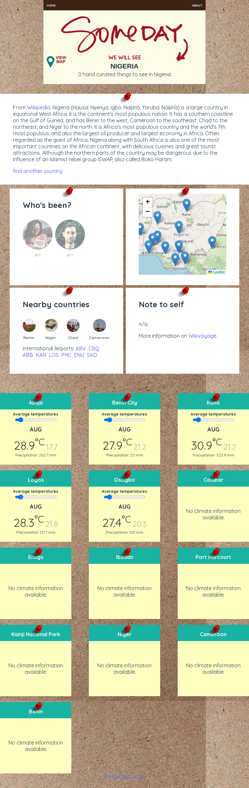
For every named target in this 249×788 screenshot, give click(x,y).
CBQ (94, 348)
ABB (28, 355)
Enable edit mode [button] (125, 776)
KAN (41, 355)
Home (51, 5)
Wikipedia (38, 107)
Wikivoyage (202, 336)
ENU (79, 355)
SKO (92, 355)
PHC (66, 355)
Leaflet (216, 272)
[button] (179, 227)
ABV (81, 348)
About (197, 5)
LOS (54, 355)
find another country (37, 171)
